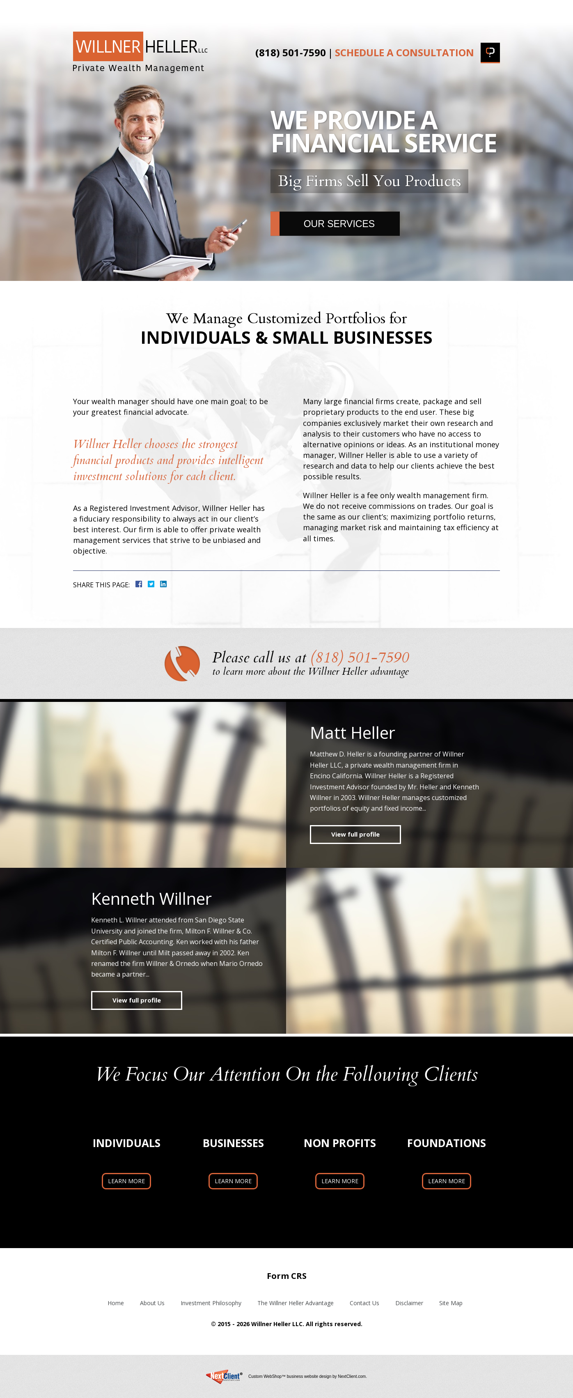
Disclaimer (409, 1303)
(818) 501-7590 (290, 52)
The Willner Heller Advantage (337, 11)
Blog (423, 11)
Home (86, 11)
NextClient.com (352, 1376)
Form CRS (287, 1275)
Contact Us (472, 11)
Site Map (451, 1303)
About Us (131, 11)
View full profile (355, 834)
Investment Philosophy (213, 11)
